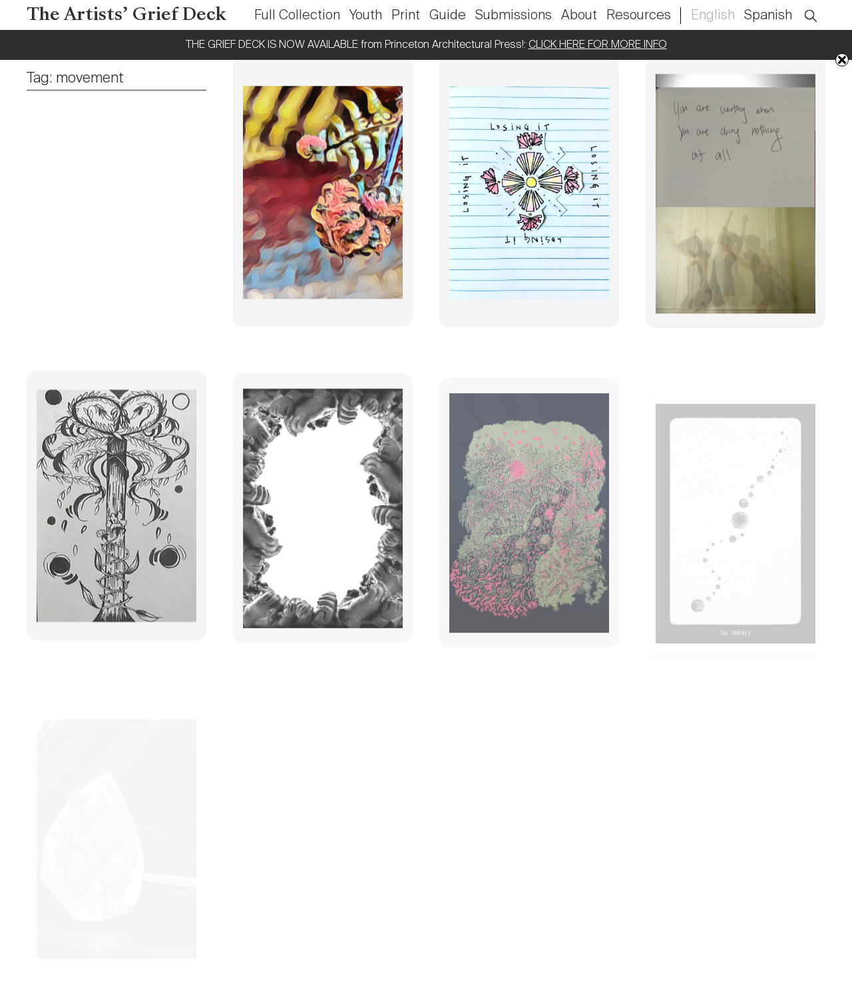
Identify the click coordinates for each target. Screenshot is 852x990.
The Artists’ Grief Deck (126, 15)
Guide (447, 16)
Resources (638, 16)
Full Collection (297, 16)
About (579, 16)
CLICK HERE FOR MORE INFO (598, 45)
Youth (365, 16)
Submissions (513, 16)
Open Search (819, 8)
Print (405, 16)
